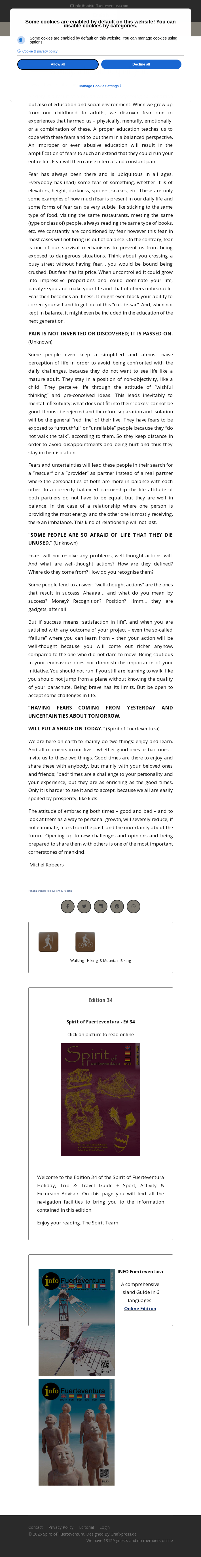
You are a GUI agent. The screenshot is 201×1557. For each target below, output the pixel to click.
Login (105, 1527)
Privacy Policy (60, 1527)
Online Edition (140, 1308)
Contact (35, 1527)
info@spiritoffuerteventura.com (101, 5)
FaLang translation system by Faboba (50, 890)
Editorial (86, 1527)
